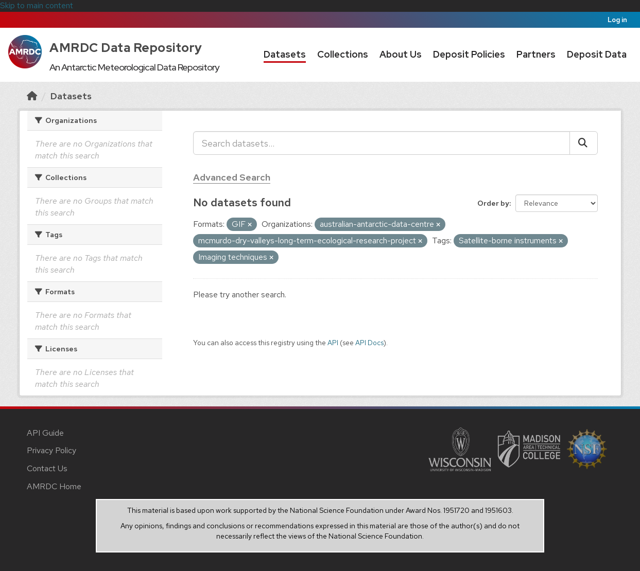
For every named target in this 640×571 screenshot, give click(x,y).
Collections (342, 54)
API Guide (45, 432)
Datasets (285, 54)
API (332, 342)
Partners (536, 54)
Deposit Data (597, 54)
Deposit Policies (469, 54)
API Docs (369, 342)
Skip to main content (36, 5)
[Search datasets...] (381, 143)
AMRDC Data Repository (125, 48)
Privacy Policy (51, 450)
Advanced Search (231, 177)
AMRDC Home (54, 486)
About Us (400, 54)
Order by (493, 203)
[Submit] (583, 143)
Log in (617, 19)
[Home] (32, 96)
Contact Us (47, 468)
